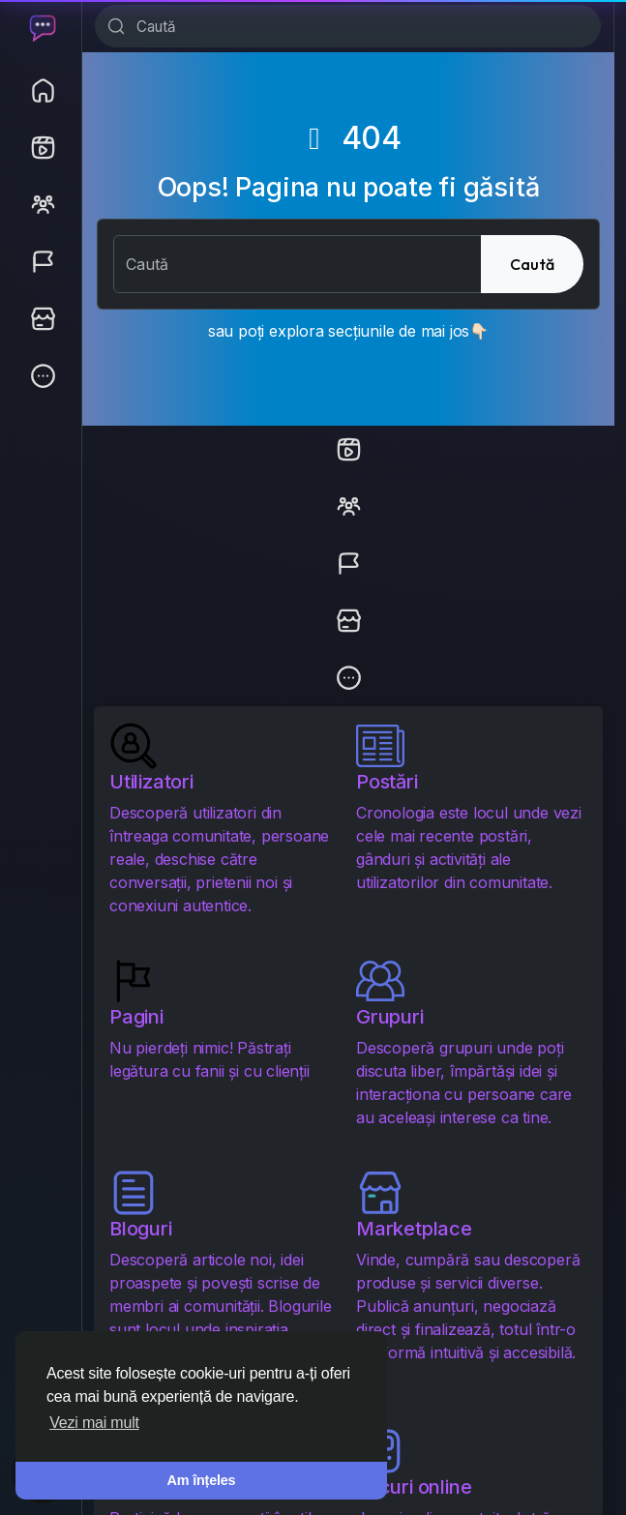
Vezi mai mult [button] (94, 1422)
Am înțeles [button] (201, 1480)
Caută (532, 264)
